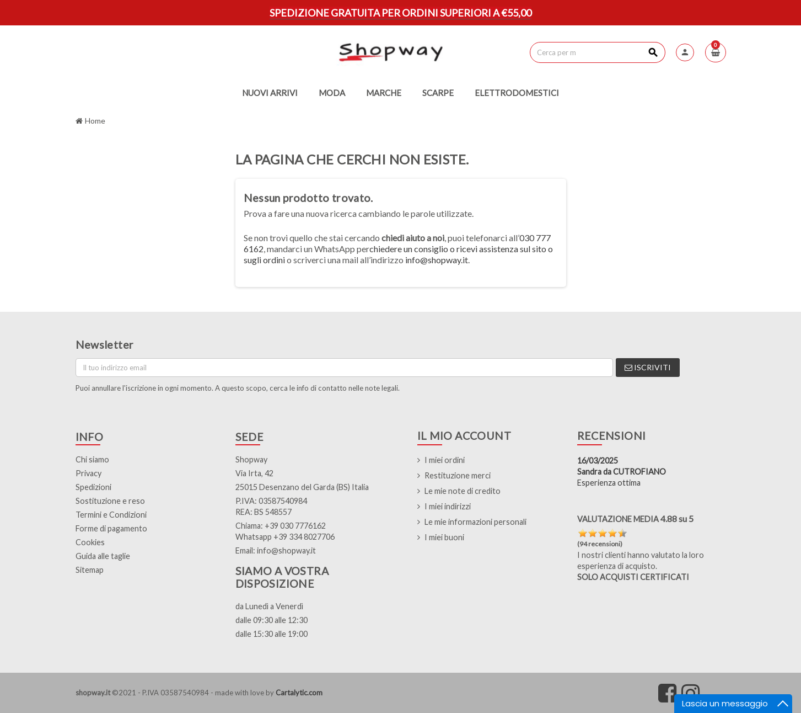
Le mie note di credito (462, 491)
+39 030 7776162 (295, 525)
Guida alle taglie (103, 556)
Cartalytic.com (299, 692)
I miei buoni (444, 537)
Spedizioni (93, 487)
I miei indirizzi (447, 506)
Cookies (90, 542)
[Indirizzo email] (344, 367)
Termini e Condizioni (111, 514)
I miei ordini (444, 460)
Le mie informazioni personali (475, 521)
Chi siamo (92, 459)
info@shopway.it (436, 259)
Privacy (88, 473)
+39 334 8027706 (304, 536)
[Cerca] (597, 52)
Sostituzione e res (108, 501)
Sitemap (90, 569)
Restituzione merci (457, 475)
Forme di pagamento (111, 528)
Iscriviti (648, 367)
